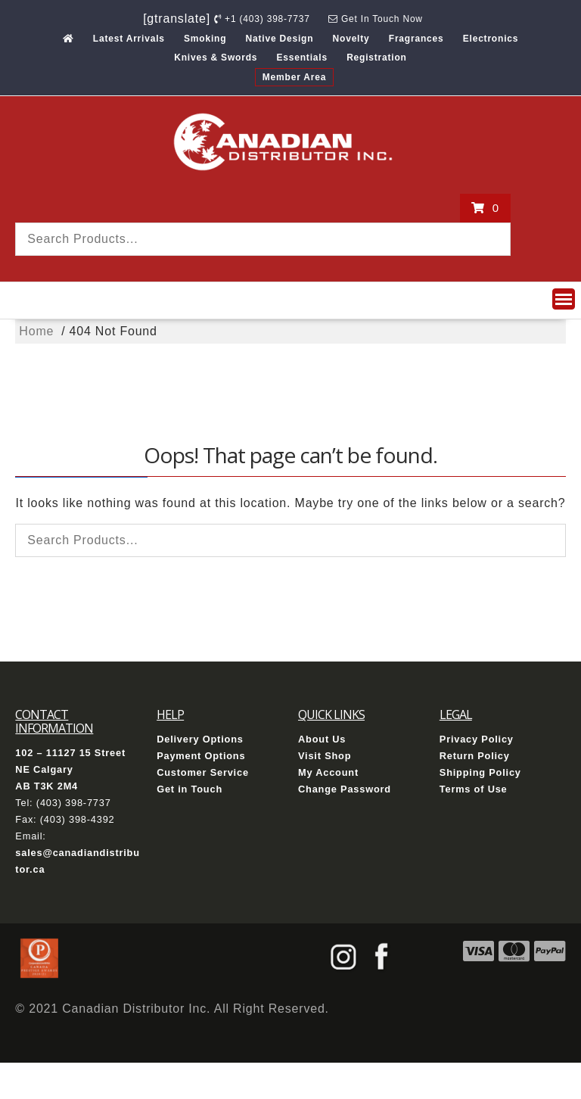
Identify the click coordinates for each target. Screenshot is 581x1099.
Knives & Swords (215, 57)
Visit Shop (324, 755)
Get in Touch (189, 789)
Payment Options (201, 755)
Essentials (302, 57)
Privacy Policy (477, 739)
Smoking (205, 38)
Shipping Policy (480, 772)
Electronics (491, 38)
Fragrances (416, 38)
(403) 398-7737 (73, 802)
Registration (376, 57)
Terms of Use (474, 789)
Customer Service (203, 772)
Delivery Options (200, 739)
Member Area (294, 77)
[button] (563, 299)
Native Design (280, 38)
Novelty (351, 38)
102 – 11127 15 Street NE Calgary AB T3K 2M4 (70, 769)
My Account (328, 772)
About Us (322, 739)
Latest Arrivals (129, 38)
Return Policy (475, 755)
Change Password (344, 789)
